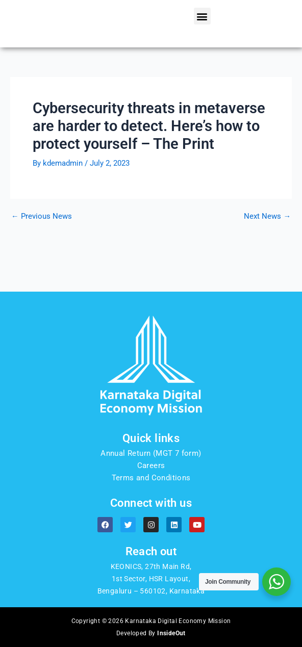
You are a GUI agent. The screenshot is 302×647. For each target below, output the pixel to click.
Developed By (151, 633)
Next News (267, 256)
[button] (202, 36)
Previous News (41, 256)
